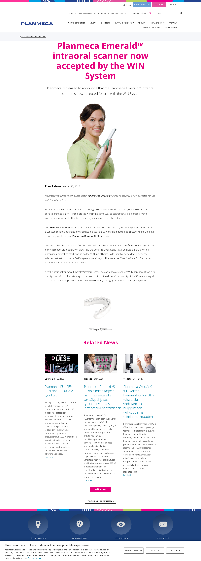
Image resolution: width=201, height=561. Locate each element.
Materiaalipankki (100, 13)
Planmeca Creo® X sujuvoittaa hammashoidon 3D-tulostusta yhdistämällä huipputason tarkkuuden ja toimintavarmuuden (138, 401)
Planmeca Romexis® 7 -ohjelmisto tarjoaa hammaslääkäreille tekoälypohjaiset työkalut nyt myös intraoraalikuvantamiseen (102, 397)
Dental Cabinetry (157, 23)
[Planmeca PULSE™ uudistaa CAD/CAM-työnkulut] (61, 363)
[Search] (181, 13)
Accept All (175, 550)
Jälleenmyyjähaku (140, 13)
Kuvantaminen (171, 27)
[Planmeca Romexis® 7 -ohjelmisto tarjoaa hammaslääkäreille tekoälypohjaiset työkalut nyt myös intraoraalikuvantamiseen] (100, 363)
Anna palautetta (79, 538)
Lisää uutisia (100, 489)
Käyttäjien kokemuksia (124, 23)
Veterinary (159, 5)
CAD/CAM (92, 23)
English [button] (127, 5)
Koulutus (123, 13)
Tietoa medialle (121, 538)
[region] (100, 551)
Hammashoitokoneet (76, 23)
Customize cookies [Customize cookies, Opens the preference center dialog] (133, 550)
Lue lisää (49, 457)
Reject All (155, 550)
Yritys (71, 13)
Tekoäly (141, 23)
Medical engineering (141, 5)
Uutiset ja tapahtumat (83, 13)
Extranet (173, 5)
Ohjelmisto (105, 23)
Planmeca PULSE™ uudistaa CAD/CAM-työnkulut (59, 390)
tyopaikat (173, 23)
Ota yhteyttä (113, 13)
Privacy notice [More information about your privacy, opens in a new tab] (34, 558)
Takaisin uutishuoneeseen (32, 36)
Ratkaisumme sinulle (152, 27)
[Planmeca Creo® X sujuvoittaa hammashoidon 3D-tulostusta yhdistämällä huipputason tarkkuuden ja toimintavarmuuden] (139, 363)
